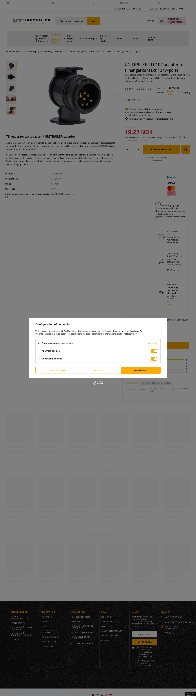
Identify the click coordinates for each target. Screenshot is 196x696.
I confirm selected (55, 370)
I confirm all (140, 370)
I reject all (98, 370)
